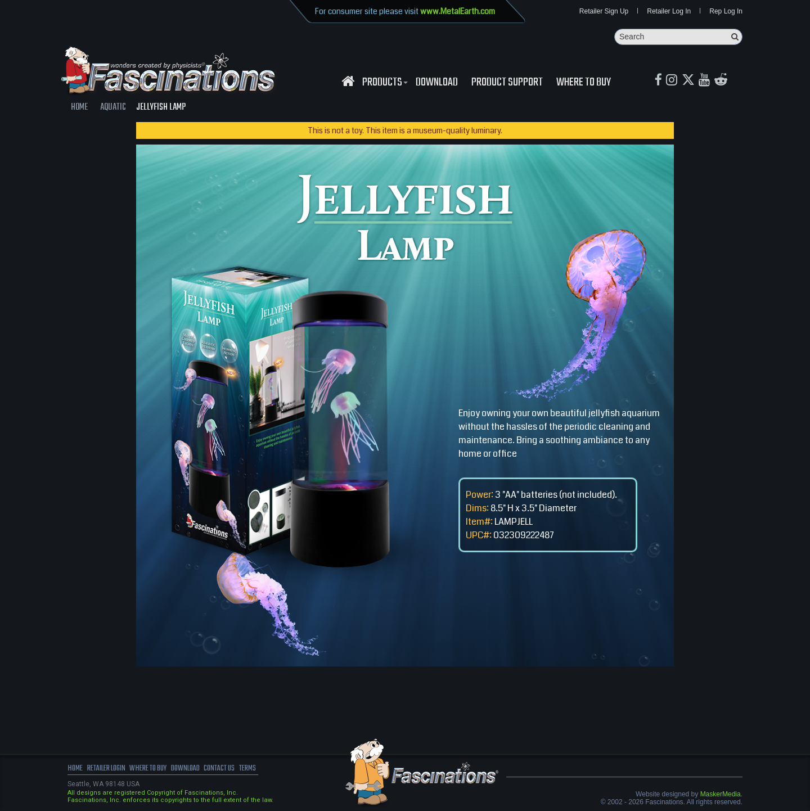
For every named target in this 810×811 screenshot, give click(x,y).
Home (76, 771)
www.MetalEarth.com (457, 11)
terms (279, 771)
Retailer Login (112, 771)
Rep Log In (725, 12)
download (437, 84)
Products (383, 84)
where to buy (162, 771)
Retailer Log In (669, 12)
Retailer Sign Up (603, 12)
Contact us (246, 771)
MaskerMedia (720, 796)
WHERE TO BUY (583, 84)
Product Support (507, 84)
